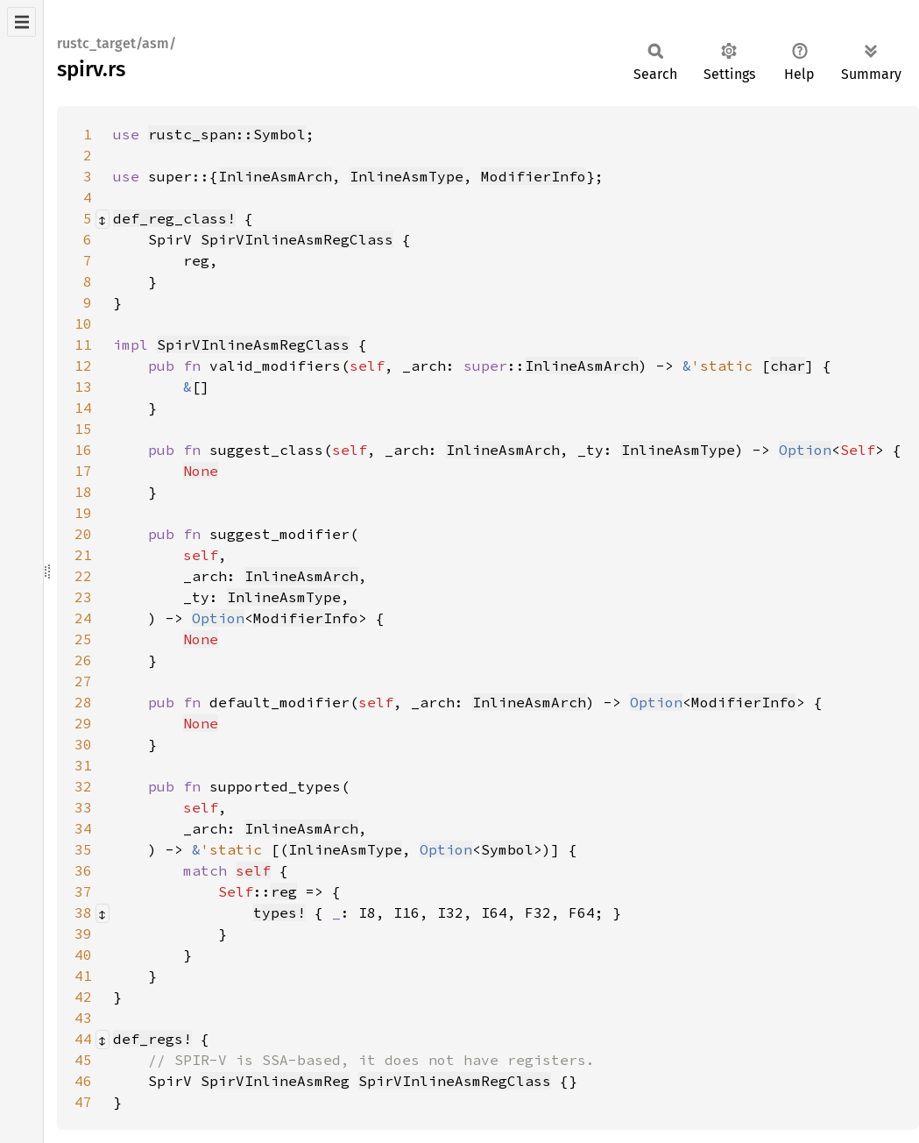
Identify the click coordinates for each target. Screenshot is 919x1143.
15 (83, 428)
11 (83, 344)
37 (83, 891)
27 (83, 681)
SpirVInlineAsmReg (275, 1081)
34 (83, 828)
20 (83, 534)
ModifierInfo (533, 176)
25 (83, 639)
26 (83, 660)
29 (83, 723)
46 (83, 1081)
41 (83, 975)
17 (83, 470)
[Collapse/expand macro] (102, 219)
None (200, 470)
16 (83, 449)
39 (83, 933)
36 (83, 870)
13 (83, 386)
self (253, 870)
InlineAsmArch (275, 176)
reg (284, 891)
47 (83, 1102)
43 (83, 1017)
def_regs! (152, 1038)
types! (279, 912)
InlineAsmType (406, 176)
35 (83, 849)
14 (83, 407)
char (787, 365)
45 (83, 1059)
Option (805, 449)
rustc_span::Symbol (227, 134)
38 (83, 912)
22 (83, 576)
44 (83, 1038)
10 (83, 323)
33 (83, 807)
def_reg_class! (174, 218)
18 (83, 492)
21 (83, 555)
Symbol (507, 849)
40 (83, 954)
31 (83, 765)
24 (83, 618)
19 (83, 513)
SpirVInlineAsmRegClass (297, 239)
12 (83, 365)
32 (83, 786)
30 (83, 744)
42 (83, 996)
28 (83, 702)
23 (83, 597)
